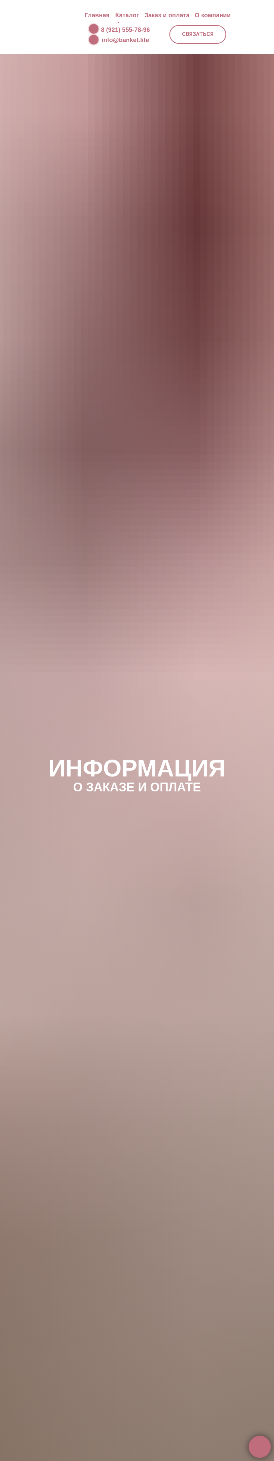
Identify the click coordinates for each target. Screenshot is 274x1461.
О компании (213, 15)
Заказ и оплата (167, 15)
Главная (97, 15)
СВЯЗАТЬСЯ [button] (198, 34)
